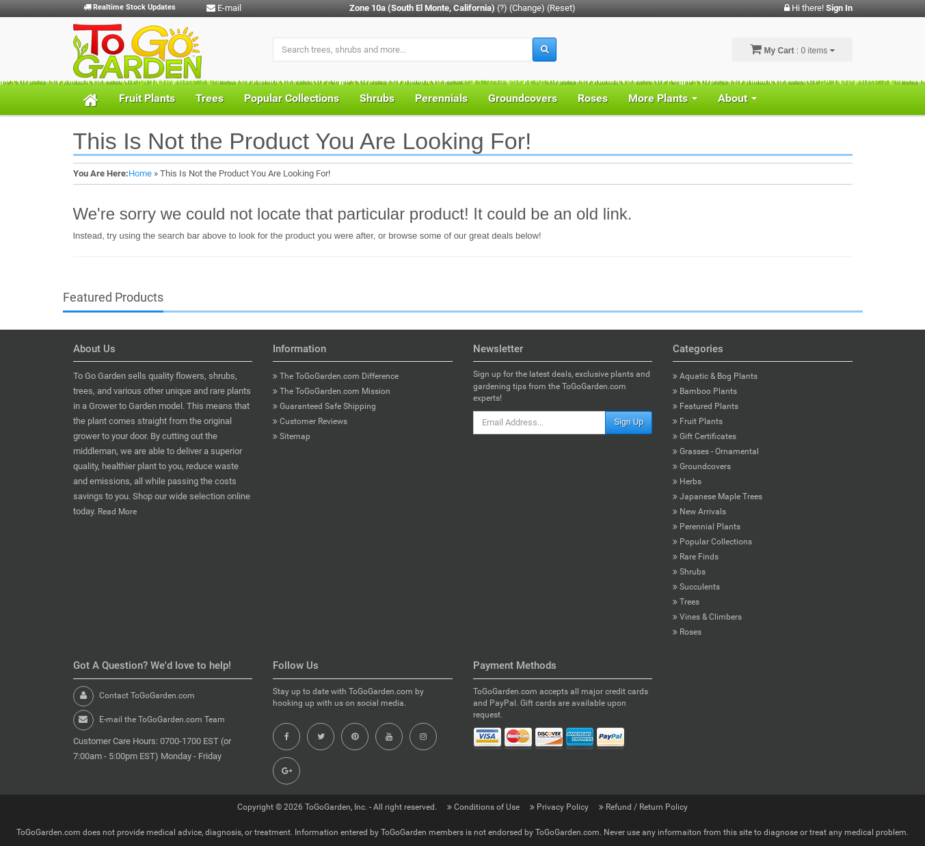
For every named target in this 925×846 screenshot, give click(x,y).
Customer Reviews (310, 421)
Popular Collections (291, 98)
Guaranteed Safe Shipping (324, 406)
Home (140, 173)
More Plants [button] (662, 98)
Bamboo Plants (705, 391)
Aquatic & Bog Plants (715, 376)
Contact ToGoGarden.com (147, 695)
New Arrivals (699, 511)
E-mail (223, 8)
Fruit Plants (147, 98)
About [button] (737, 98)
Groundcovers (522, 98)
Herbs (687, 481)
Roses (593, 98)
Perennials (441, 98)
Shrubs (377, 98)
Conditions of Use (484, 807)
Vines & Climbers (707, 617)
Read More (117, 511)
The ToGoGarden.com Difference (336, 376)
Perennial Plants (706, 526)
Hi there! (818, 8)
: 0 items (792, 49)
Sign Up (628, 422)
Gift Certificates (704, 436)
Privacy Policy (560, 807)
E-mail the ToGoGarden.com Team (162, 719)
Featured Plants (705, 406)
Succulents (696, 587)
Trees (210, 98)
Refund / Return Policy (643, 807)
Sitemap (291, 436)
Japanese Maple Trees (717, 496)
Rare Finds (696, 556)
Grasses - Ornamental (716, 451)
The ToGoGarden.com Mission (331, 391)
